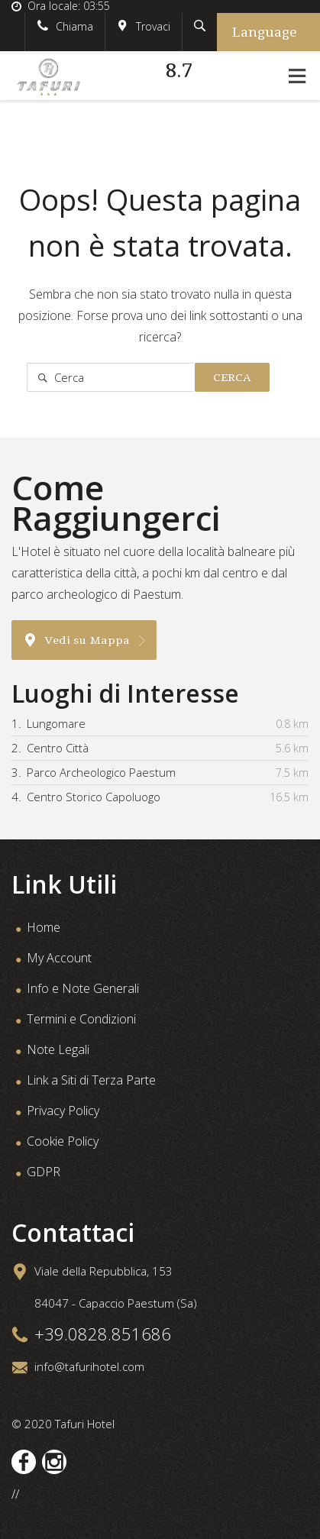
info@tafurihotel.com (89, 1366)
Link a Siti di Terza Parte (91, 1080)
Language (264, 32)
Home (43, 927)
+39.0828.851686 (102, 1333)
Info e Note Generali (83, 988)
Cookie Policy (63, 1141)
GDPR (43, 1171)
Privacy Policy (63, 1110)
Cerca (232, 377)
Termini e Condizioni (81, 1018)
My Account (59, 957)
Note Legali (58, 1049)
